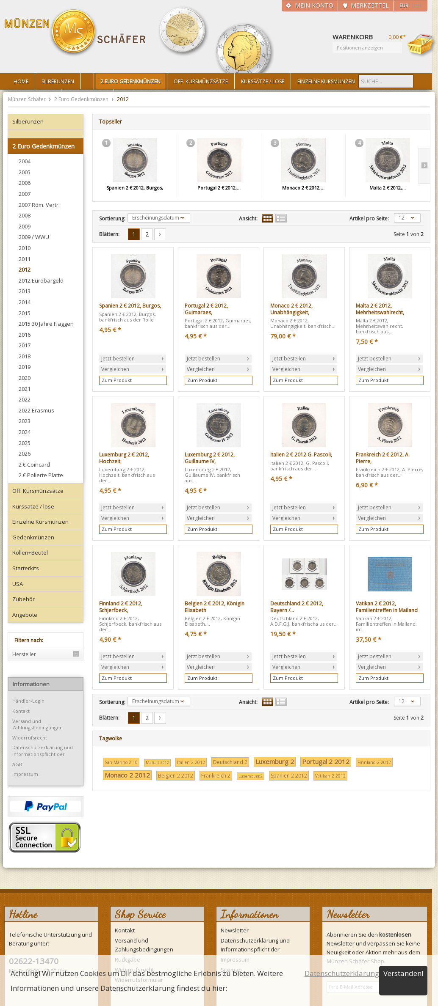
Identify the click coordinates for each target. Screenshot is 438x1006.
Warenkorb (422, 45)
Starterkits (25, 568)
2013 (24, 291)
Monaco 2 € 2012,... (303, 187)
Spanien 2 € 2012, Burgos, (134, 187)
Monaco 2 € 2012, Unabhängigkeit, (291, 309)
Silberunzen (28, 121)
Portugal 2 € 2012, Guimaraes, (206, 309)
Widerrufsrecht (29, 737)
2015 (24, 313)
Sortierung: (112, 218)
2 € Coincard (34, 464)
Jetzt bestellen (118, 358)
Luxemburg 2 (274, 761)
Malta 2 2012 (157, 762)
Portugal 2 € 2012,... (219, 187)
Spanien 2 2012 (289, 775)
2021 (24, 389)
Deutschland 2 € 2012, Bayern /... (296, 606)
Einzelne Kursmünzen (40, 521)
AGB (17, 764)
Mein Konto (314, 5)
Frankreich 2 (215, 775)
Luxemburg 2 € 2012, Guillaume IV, (210, 458)
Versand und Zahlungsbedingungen (37, 724)
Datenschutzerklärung (342, 973)
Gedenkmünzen (33, 537)
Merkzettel (370, 5)
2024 (24, 432)
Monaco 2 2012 (127, 775)
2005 (24, 172)
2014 (24, 302)
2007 (24, 194)
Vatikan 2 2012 (330, 776)
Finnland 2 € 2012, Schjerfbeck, (120, 606)
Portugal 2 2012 (325, 761)
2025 (24, 443)
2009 (24, 226)
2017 (24, 345)
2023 (24, 421)
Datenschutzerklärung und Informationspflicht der (42, 750)
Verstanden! (403, 973)
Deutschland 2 (230, 762)
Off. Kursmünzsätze (38, 491)
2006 (24, 183)
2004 (24, 161)
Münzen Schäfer (75, 32)
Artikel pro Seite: (369, 218)
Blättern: (109, 234)
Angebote (24, 614)
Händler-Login (28, 701)
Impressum (25, 774)
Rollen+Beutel (30, 552)
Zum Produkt (117, 380)
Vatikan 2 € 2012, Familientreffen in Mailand (387, 606)
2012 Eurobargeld (41, 280)
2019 (24, 367)
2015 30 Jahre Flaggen (46, 323)
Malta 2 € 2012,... (387, 187)
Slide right (424, 166)
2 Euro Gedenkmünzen (82, 99)
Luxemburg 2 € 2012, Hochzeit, (124, 458)
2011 (24, 259)
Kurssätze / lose (33, 506)
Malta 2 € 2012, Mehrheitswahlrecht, (380, 309)
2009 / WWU (34, 237)
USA (17, 584)
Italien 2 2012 (191, 762)
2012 (24, 269)
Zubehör (23, 599)
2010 (24, 248)
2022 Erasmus (36, 410)
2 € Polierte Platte (41, 475)
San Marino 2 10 (121, 762)
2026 (24, 453)
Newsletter (235, 930)
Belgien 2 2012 (175, 775)
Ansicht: (248, 218)
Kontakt (21, 711)
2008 (24, 215)
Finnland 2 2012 (374, 762)
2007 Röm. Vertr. (39, 205)
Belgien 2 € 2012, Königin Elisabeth (214, 606)
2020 (24, 378)
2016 (24, 334)
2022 (24, 399)
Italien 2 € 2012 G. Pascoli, (301, 454)
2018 (24, 356)
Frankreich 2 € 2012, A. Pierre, (383, 458)
